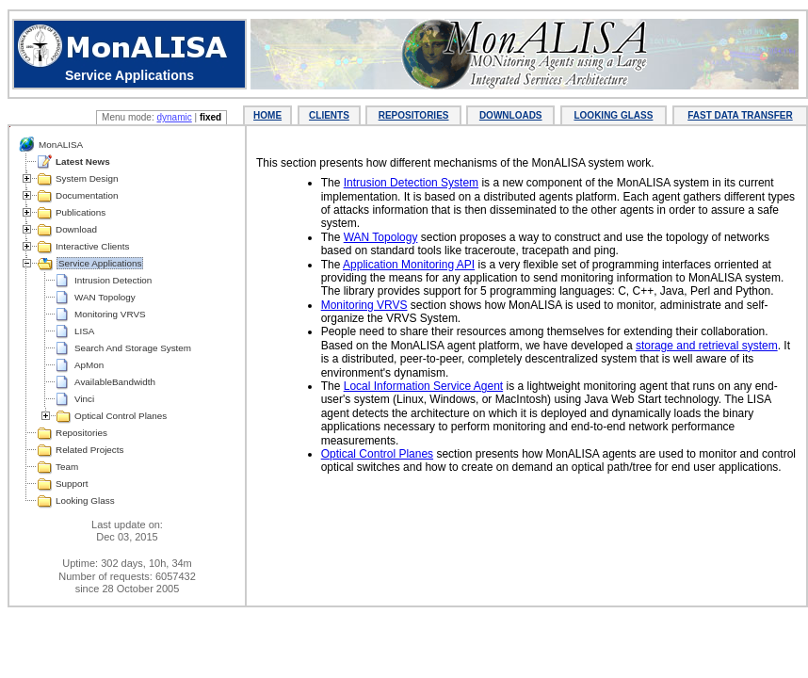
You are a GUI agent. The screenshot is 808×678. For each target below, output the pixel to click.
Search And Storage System (132, 348)
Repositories (81, 433)
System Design (87, 178)
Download (76, 229)
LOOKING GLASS (613, 115)
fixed (210, 117)
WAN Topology (105, 297)
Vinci (84, 399)
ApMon (89, 365)
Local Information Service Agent (423, 386)
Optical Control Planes (120, 416)
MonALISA (61, 144)
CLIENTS (329, 115)
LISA (84, 331)
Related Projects (89, 449)
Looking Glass (85, 500)
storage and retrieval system (707, 345)
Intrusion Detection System (411, 182)
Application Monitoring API (409, 264)
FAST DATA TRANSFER (739, 115)
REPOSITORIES (414, 115)
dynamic (173, 117)
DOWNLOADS (510, 115)
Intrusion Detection (113, 280)
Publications (80, 212)
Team (67, 466)
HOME (267, 115)
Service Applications (99, 263)
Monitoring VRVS (110, 314)
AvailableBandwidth (114, 382)
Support (72, 483)
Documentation (87, 195)
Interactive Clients (92, 246)
